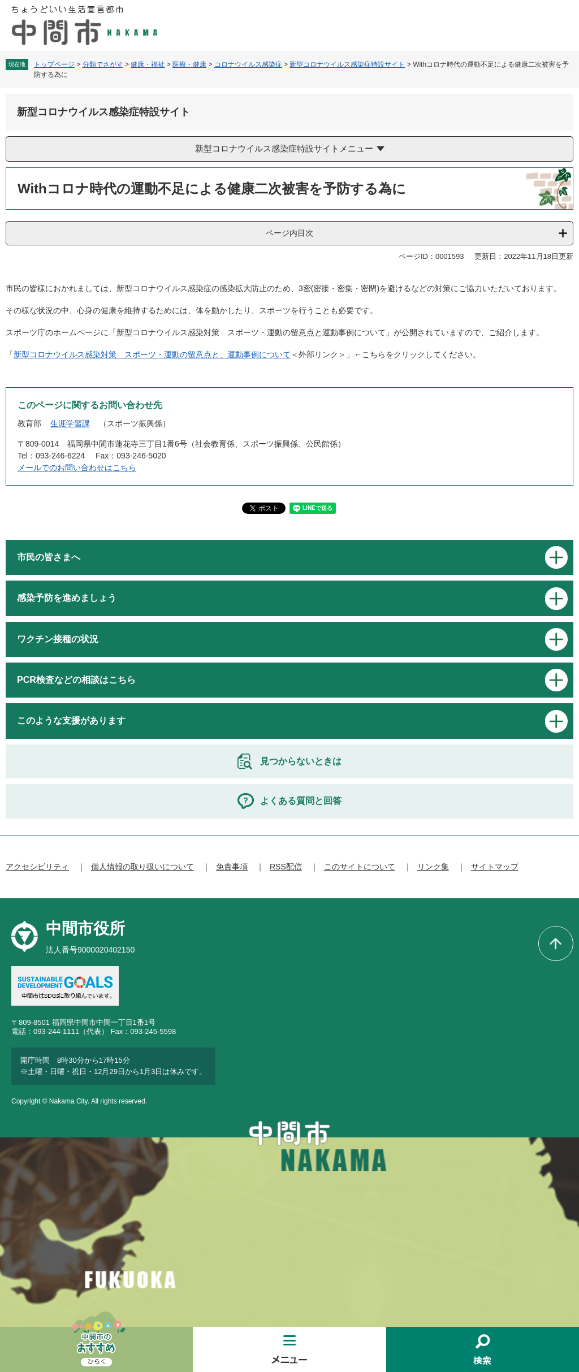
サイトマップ (494, 866)
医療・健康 (189, 64)
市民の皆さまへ (48, 557)
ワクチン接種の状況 (57, 639)
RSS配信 (286, 866)
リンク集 (433, 866)
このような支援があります (71, 720)
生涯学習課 (70, 423)
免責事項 (232, 866)
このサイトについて (359, 866)
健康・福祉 (148, 64)
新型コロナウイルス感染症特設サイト (347, 64)
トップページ (54, 64)
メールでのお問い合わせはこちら (77, 467)
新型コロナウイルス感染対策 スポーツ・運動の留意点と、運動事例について (152, 354)
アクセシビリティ (37, 866)
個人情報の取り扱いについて (142, 866)
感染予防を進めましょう (66, 598)
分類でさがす (103, 64)
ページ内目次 (289, 232)
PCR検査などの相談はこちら (76, 680)
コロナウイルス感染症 (248, 64)
